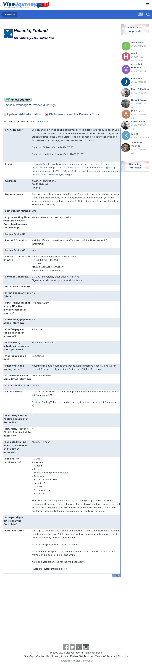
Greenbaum (42, 121)
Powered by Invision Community (76, 660)
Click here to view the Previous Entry (74, 114)
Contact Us (42, 656)
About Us (123, 656)
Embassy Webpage (16, 105)
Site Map (29, 656)
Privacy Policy (59, 656)
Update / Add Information (24, 114)
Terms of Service (105, 656)
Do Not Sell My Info (81, 656)
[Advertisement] (45, 69)
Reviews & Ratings (44, 105)
